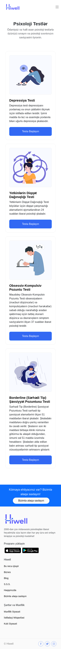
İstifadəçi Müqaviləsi (14, 617)
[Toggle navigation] (57, 7)
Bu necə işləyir (11, 566)
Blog (6, 578)
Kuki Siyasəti (10, 623)
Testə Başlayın (30, 131)
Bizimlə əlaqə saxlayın (31, 500)
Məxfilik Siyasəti (12, 611)
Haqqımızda (10, 590)
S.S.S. (7, 584)
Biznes (7, 572)
